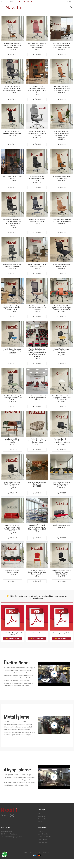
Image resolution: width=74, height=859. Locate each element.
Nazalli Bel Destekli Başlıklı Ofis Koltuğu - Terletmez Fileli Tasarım (12, 397)
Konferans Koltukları (37, 633)
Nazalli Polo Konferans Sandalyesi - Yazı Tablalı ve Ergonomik (61, 351)
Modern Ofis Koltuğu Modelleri (28, 1)
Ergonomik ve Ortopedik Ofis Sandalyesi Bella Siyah (12, 265)
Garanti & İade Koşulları (44, 837)
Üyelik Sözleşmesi (43, 842)
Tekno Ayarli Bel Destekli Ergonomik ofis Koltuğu (37, 220)
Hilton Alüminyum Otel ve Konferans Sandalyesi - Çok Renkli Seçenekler (37, 572)
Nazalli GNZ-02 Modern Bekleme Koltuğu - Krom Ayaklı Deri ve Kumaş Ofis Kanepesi (12, 528)
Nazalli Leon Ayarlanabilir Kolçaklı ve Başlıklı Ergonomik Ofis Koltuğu (37, 133)
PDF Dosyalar (42, 819)
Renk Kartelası (42, 816)
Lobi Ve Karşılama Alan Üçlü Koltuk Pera (37, 483)
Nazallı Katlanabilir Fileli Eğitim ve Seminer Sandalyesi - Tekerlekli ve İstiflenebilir (61, 308)
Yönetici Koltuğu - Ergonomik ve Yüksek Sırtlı (62, 177)
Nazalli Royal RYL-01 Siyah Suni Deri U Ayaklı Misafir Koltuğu (12, 484)
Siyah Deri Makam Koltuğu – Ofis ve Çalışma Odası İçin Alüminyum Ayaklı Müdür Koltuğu (12, 222)
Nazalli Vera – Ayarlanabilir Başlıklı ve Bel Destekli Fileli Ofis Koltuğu (37, 308)
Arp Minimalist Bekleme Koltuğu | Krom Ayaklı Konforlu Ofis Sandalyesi (61, 441)
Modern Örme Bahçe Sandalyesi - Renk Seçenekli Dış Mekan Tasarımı (37, 441)
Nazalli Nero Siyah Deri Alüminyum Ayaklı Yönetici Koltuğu (37, 178)
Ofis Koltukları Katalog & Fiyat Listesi (12, 634)
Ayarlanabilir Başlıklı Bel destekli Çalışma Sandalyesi (12, 132)
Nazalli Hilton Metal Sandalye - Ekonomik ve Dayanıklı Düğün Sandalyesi (61, 572)
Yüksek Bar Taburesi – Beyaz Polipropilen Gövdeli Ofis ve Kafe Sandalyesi (61, 397)
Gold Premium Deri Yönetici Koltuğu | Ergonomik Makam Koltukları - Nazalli (12, 45)
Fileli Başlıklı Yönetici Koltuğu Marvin (12, 177)
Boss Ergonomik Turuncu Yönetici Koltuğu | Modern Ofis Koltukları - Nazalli (62, 88)
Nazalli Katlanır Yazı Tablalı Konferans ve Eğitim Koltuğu (12, 350)
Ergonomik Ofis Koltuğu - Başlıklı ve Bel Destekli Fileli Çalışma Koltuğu (12, 308)
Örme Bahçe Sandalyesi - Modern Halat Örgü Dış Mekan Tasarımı (12, 441)
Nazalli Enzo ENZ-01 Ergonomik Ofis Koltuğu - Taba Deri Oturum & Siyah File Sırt (37, 89)
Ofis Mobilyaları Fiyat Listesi (62, 633)
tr (1, 1)
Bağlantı (68, 1)
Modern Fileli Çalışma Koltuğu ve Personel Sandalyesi (37, 265)
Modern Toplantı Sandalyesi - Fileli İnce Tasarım (62, 265)
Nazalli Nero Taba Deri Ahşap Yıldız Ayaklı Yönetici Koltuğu (62, 220)
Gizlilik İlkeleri (41, 831)
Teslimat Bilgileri (42, 839)
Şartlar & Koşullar (43, 834)
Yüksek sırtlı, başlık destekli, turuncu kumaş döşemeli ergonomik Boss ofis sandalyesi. (62, 134)
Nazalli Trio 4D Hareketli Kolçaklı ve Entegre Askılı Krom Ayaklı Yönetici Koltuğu (12, 88)
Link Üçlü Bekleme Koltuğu (61, 525)
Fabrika (40, 813)
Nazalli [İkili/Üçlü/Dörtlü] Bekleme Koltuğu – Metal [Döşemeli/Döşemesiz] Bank (37, 527)
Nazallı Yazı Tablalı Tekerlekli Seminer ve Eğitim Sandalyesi (37, 397)
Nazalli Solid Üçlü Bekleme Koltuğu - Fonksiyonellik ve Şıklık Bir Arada (61, 484)
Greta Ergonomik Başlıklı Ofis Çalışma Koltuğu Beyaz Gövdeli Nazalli (37, 45)
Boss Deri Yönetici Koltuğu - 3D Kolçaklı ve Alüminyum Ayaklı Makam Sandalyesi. (62, 45)
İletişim (40, 822)
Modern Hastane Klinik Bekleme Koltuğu (12, 571)
